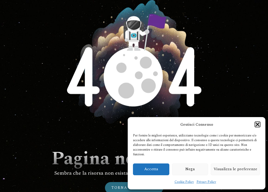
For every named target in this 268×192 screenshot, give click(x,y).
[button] (257, 124)
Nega (190, 169)
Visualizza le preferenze (235, 169)
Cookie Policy (184, 181)
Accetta (151, 169)
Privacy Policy (206, 181)
